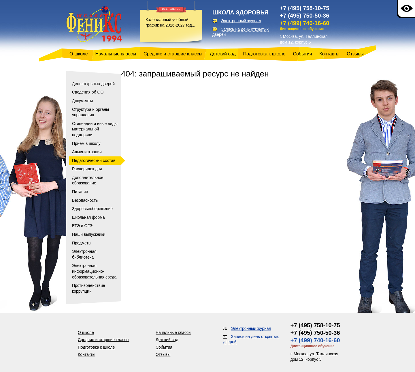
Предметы (81, 243)
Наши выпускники (88, 234)
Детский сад (223, 53)
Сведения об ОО (87, 92)
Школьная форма (88, 217)
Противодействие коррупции (88, 288)
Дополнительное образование (87, 180)
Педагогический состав (93, 160)
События (302, 53)
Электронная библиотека (84, 254)
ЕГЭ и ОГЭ (82, 225)
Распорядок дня (87, 169)
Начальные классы (115, 53)
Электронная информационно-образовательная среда (94, 271)
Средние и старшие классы (173, 53)
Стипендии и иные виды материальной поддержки (95, 129)
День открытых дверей (93, 83)
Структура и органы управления (90, 112)
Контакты (329, 53)
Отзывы (355, 53)
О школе (78, 53)
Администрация (87, 151)
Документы (82, 100)
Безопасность (85, 200)
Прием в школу (86, 143)
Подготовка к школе (264, 53)
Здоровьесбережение (92, 208)
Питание (80, 191)
